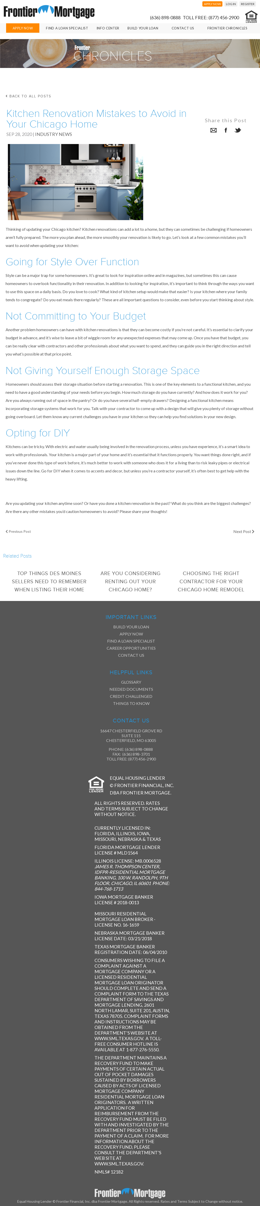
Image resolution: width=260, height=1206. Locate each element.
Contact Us (183, 28)
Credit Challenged (131, 696)
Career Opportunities (131, 648)
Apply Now (23, 28)
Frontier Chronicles (227, 28)
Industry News (53, 134)
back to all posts (28, 96)
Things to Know (131, 703)
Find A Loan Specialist (67, 28)
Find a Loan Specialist (131, 641)
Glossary (131, 682)
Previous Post (18, 531)
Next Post (243, 531)
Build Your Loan (142, 28)
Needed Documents (131, 689)
